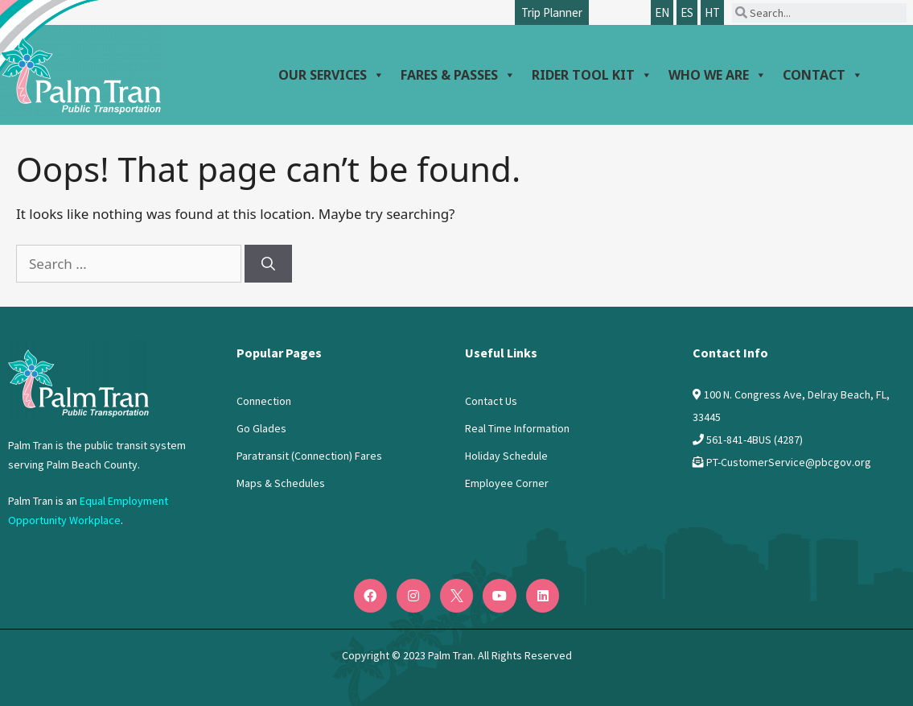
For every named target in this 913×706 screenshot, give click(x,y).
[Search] (268, 264)
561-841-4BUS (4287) (754, 439)
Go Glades (261, 428)
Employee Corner (507, 483)
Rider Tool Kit (592, 75)
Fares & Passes (458, 75)
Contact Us (491, 401)
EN (662, 12)
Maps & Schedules (280, 483)
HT (712, 12)
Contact (823, 75)
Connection (263, 401)
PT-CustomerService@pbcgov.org (788, 462)
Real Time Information (517, 428)
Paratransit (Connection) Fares (309, 455)
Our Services (331, 75)
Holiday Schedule (506, 455)
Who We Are (717, 75)
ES (687, 12)
